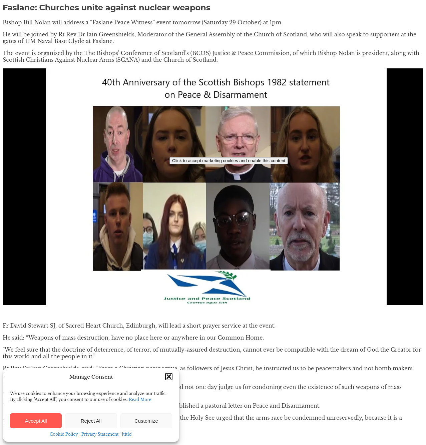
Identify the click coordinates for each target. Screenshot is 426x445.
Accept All (36, 421)
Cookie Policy (64, 434)
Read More (140, 399)
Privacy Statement (100, 434)
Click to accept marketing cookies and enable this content (228, 160)
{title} (127, 434)
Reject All (91, 421)
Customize (146, 421)
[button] (168, 376)
